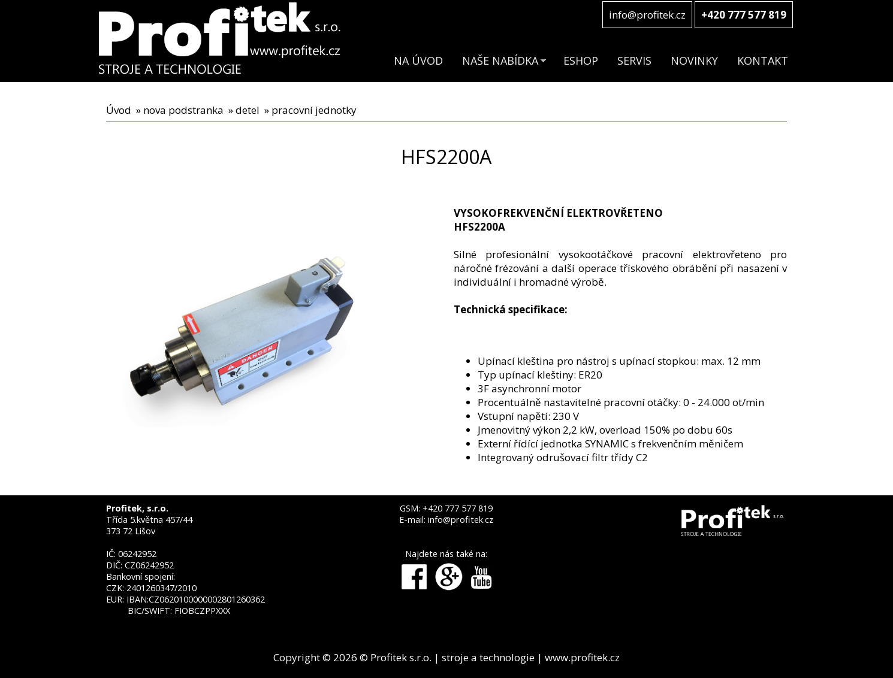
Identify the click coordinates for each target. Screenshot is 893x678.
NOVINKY (694, 60)
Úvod (118, 110)
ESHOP (580, 60)
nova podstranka (183, 110)
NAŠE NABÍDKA (500, 60)
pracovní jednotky (314, 110)
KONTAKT (762, 60)
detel (248, 110)
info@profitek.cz (647, 15)
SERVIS (634, 60)
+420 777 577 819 (458, 508)
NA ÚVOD (418, 60)
